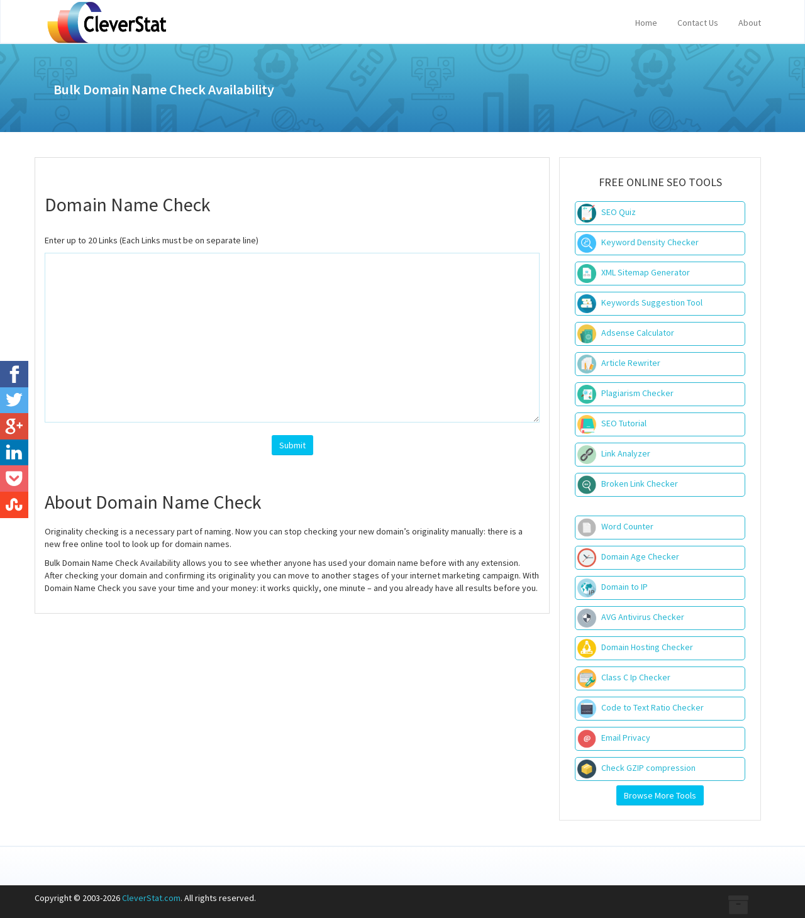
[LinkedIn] (14, 453)
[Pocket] (14, 478)
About (749, 22)
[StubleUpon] (14, 505)
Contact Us (697, 22)
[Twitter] (14, 400)
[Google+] (14, 426)
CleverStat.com (151, 898)
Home (646, 22)
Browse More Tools (660, 795)
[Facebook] (14, 374)
